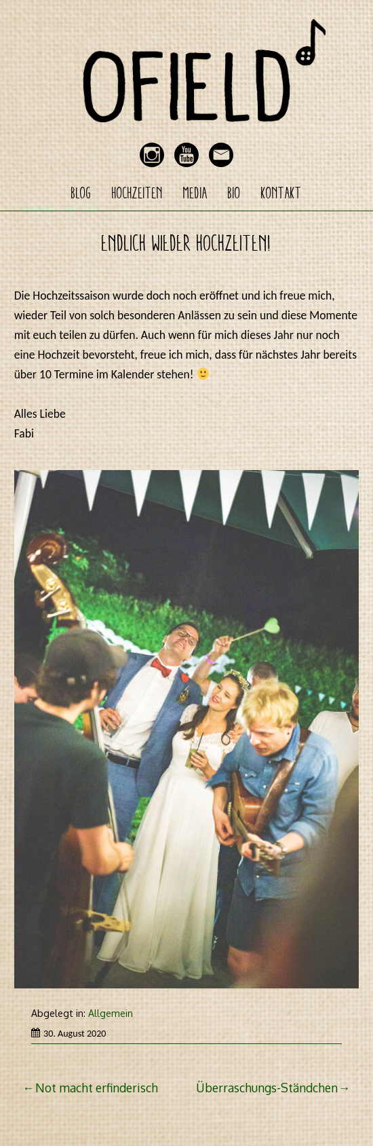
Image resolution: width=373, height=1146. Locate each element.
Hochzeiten (137, 193)
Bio (234, 193)
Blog (81, 193)
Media (195, 193)
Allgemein (110, 1013)
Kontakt (281, 193)
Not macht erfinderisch (96, 1087)
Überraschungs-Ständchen (267, 1087)
